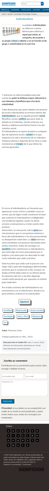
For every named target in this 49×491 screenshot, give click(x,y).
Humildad (7, 310)
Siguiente (24, 301)
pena (36, 230)
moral (42, 115)
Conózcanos (26, 464)
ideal (33, 239)
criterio (14, 40)
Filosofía (15, 10)
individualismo (9, 115)
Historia (36, 10)
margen (19, 144)
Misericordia (21, 310)
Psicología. (26, 14)
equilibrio (6, 249)
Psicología (26, 10)
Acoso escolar (37, 310)
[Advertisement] (24, 69)
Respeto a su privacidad (12, 464)
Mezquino (36, 316)
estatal (29, 134)
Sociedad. (18, 14)
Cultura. (34, 14)
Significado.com (9, 3)
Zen (5, 322)
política (22, 119)
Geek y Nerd (22, 316)
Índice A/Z (5, 10)
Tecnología (8, 316)
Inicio (4, 14)
